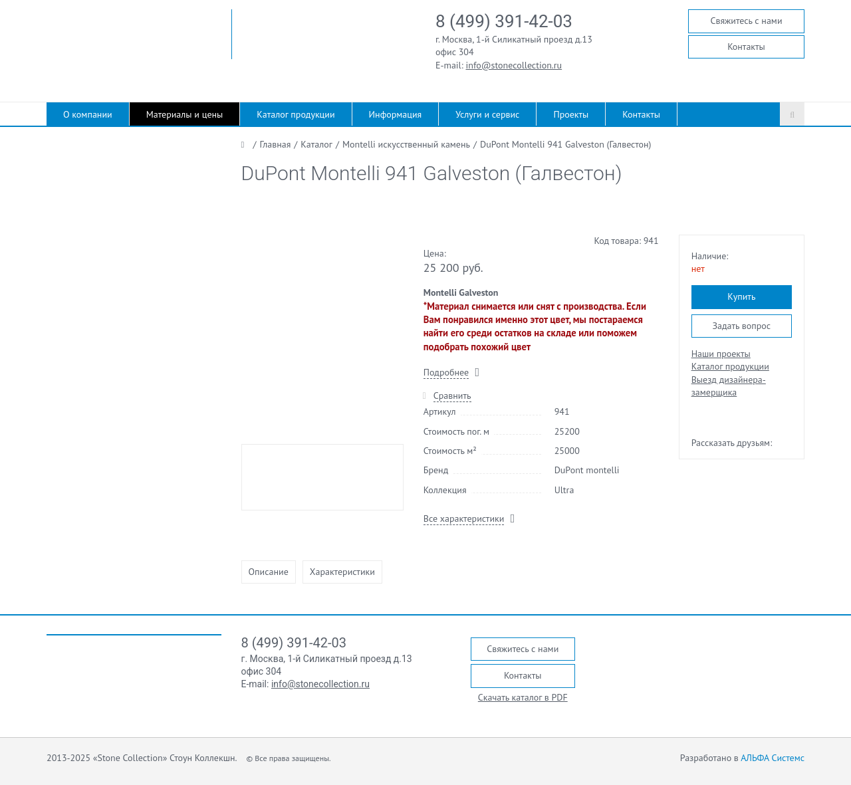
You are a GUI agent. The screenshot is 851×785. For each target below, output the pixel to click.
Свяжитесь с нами (746, 21)
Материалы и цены (184, 114)
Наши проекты (721, 354)
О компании (87, 114)
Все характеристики (464, 518)
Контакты (746, 47)
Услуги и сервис (487, 114)
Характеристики (342, 572)
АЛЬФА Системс (772, 758)
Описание (269, 572)
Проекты (570, 114)
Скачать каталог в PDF (523, 697)
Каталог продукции (295, 114)
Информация (395, 114)
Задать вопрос (741, 326)
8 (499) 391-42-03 (503, 21)
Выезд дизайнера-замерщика (728, 386)
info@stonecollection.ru (514, 65)
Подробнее (446, 372)
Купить (741, 296)
